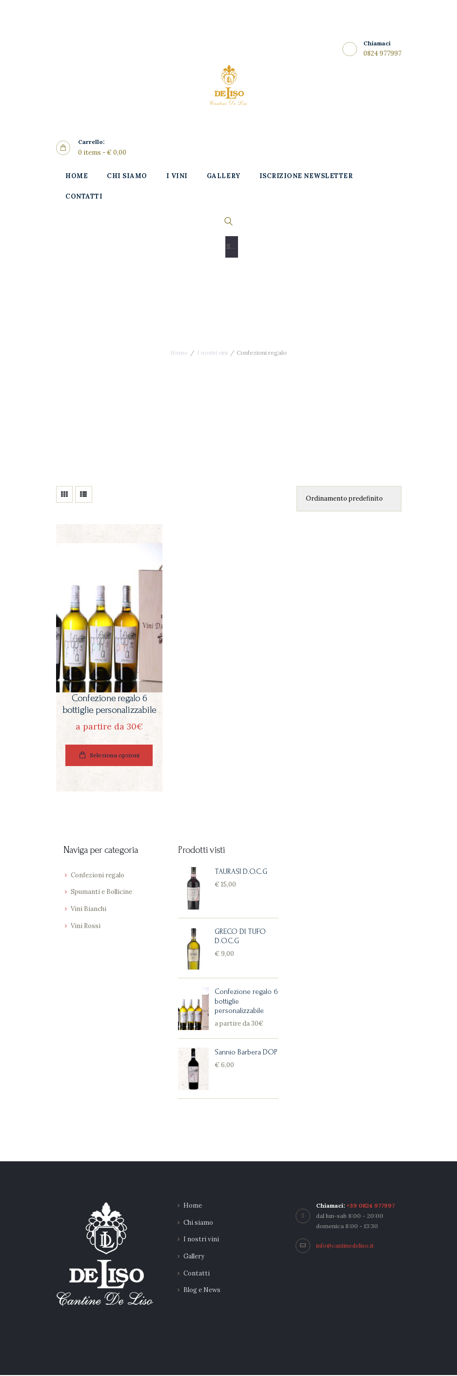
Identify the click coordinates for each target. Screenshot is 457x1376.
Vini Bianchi (88, 910)
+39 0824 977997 (370, 1207)
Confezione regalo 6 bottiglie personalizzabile (109, 704)
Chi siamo (198, 1223)
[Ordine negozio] (348, 499)
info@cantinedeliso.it (345, 1246)
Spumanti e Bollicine (101, 893)
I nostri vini (212, 352)
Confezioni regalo (97, 876)
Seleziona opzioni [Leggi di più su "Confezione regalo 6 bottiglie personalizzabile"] (114, 756)
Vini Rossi (85, 927)
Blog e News (201, 1291)
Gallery (193, 1257)
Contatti (196, 1274)
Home (179, 352)
